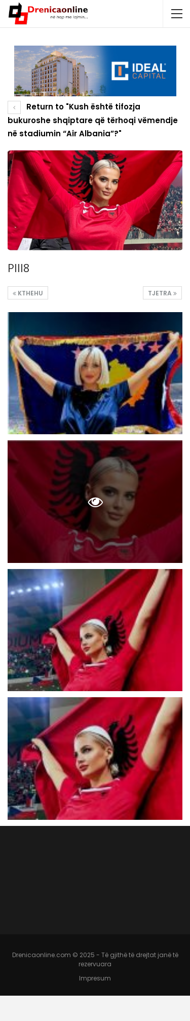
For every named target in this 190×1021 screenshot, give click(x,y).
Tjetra (162, 293)
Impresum (95, 978)
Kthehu (28, 293)
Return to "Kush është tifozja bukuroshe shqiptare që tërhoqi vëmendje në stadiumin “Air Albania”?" (93, 120)
